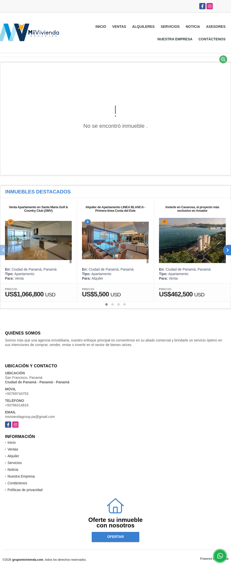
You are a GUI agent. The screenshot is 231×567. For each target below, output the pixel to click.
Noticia (193, 27)
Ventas (119, 27)
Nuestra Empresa (175, 39)
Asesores (216, 27)
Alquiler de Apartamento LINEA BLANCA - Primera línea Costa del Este (116, 208)
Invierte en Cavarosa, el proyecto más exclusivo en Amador (192, 208)
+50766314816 (16, 405)
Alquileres (143, 27)
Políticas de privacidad (25, 490)
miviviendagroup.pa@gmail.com (30, 417)
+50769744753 (16, 394)
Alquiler (13, 456)
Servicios (170, 27)
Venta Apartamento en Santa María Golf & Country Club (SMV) (38, 208)
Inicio (101, 27)
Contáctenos (212, 39)
